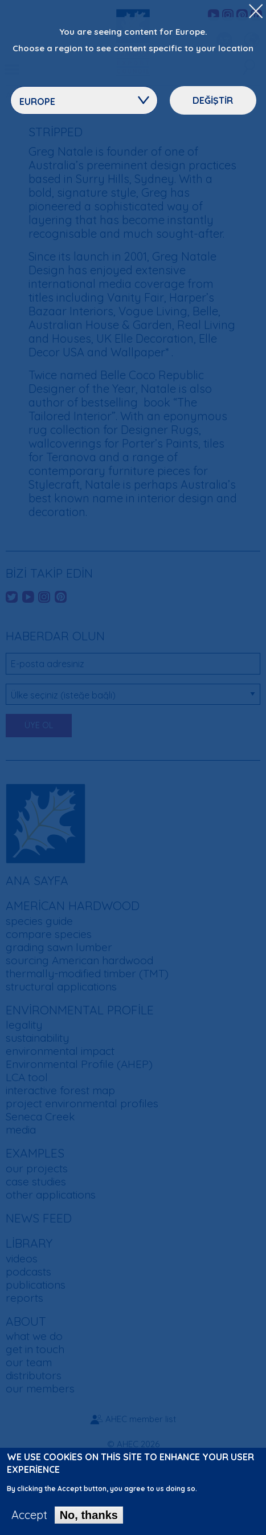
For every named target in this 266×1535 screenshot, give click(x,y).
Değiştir (213, 100)
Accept (29, 1521)
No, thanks (89, 1521)
